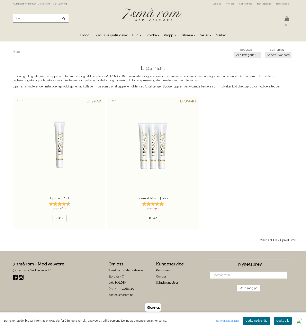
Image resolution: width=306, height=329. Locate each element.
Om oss (230, 3)
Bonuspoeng (264, 3)
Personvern (163, 270)
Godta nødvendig (256, 320)
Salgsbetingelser (167, 282)
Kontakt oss (245, 3)
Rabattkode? (283, 3)
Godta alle (282, 320)
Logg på (217, 3)
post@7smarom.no (121, 295)
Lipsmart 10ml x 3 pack (153, 198)
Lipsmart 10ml (59, 198)
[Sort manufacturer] (247, 55)
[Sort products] (278, 55)
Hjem (16, 51)
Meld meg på (248, 288)
